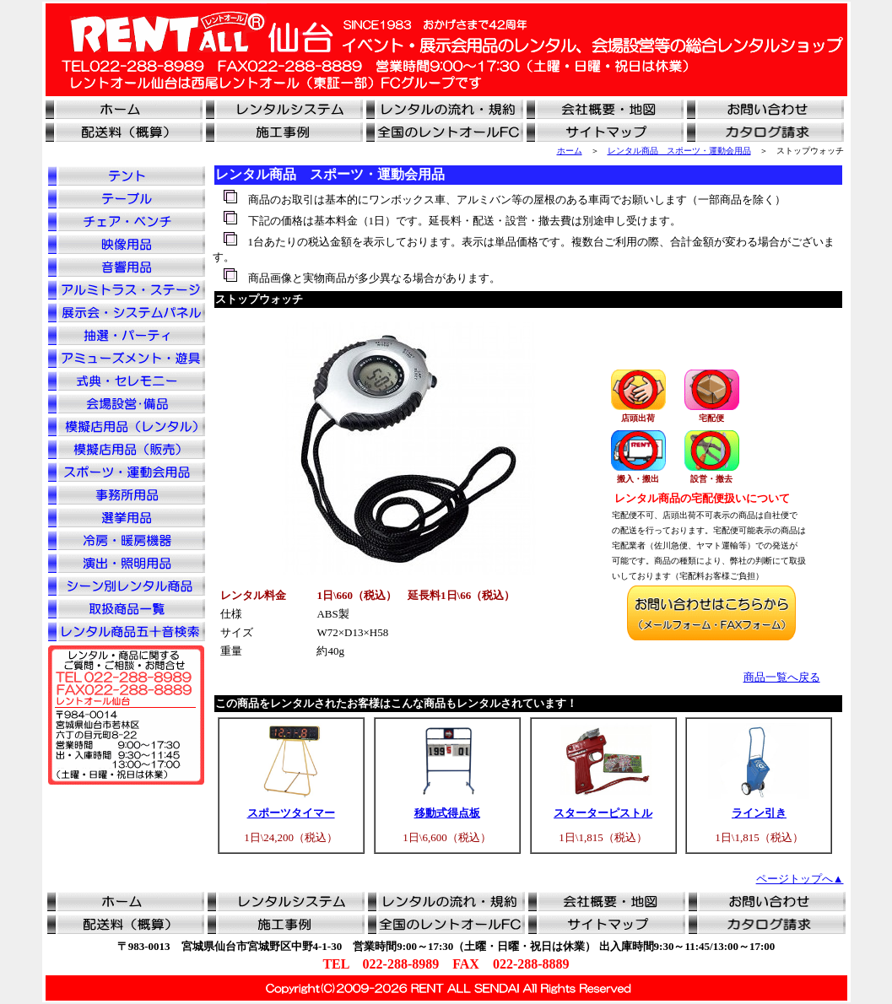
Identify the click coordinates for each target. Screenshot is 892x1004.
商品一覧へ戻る (781, 677)
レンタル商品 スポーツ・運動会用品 (679, 150)
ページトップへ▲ (800, 878)
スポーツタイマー (291, 813)
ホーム (569, 150)
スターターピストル (603, 813)
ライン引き (759, 813)
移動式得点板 (447, 813)
